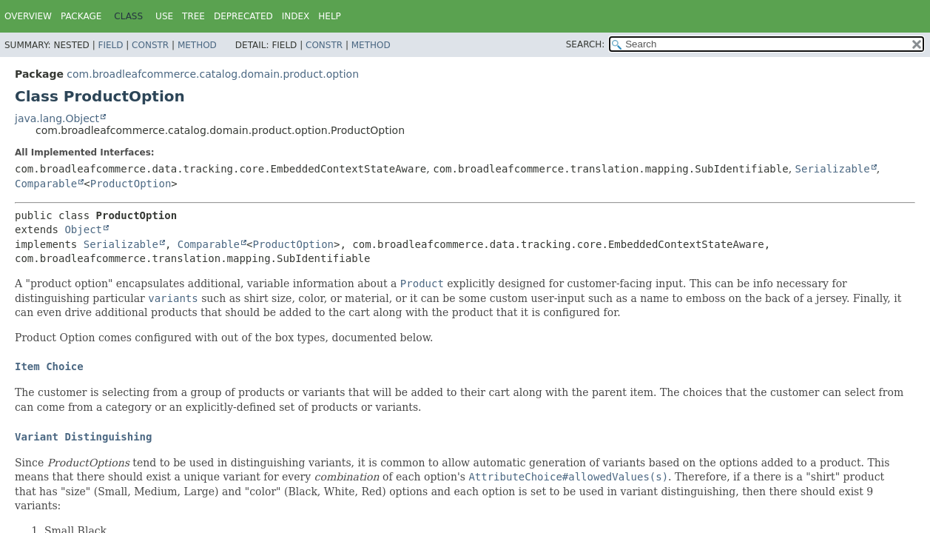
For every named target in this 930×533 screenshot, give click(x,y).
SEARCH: (585, 44)
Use (164, 16)
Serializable (832, 169)
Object (83, 229)
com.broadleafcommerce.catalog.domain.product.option (213, 74)
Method (197, 45)
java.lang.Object (57, 118)
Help (329, 16)
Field (110, 45)
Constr (150, 45)
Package (81, 16)
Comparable (46, 184)
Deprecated (243, 16)
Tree (193, 16)
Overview (28, 16)
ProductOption (131, 184)
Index (296, 16)
